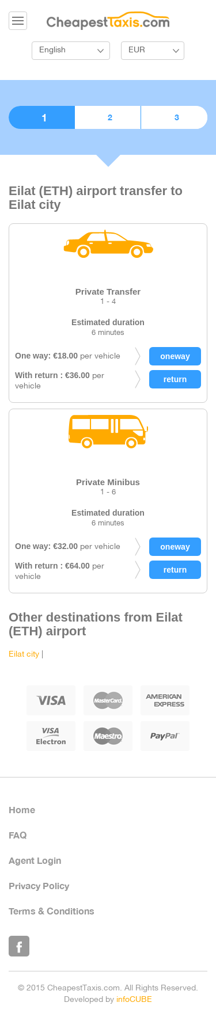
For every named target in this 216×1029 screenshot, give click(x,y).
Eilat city (24, 654)
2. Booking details (108, 117)
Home (22, 809)
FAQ (17, 834)
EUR (136, 50)
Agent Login (35, 860)
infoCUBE (134, 1000)
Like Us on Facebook (19, 946)
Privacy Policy (39, 885)
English (52, 50)
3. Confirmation (174, 117)
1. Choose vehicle (41, 117)
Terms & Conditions (51, 910)
